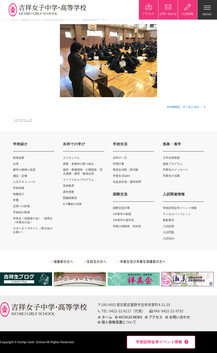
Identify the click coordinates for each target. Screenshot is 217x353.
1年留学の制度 (122, 214)
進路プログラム (172, 163)
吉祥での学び (74, 144)
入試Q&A (168, 238)
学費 (16, 200)
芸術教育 (68, 185)
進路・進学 (172, 144)
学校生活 (120, 144)
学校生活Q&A (121, 175)
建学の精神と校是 (24, 169)
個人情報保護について (117, 322)
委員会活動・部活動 (125, 169)
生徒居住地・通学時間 (127, 181)
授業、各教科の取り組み (78, 163)
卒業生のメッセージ (175, 169)
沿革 (16, 163)
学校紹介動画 (21, 212)
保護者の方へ (62, 261)
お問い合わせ (177, 317)
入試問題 (168, 232)
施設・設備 (20, 175)
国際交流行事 (121, 208)
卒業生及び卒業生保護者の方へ (142, 261)
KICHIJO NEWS (128, 317)
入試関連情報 (174, 194)
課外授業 (68, 191)
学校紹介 (20, 144)
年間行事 (118, 163)
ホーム (105, 317)
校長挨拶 (18, 157)
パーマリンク (23, 120)
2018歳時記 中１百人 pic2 (183, 106)
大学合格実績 (171, 157)
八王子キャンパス (24, 181)
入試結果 (168, 226)
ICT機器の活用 (72, 204)
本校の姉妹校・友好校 (127, 226)
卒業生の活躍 (171, 175)
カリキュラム (71, 157)
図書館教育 (70, 198)
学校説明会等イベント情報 (180, 208)
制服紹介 (18, 194)
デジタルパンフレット (177, 214)
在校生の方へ (95, 261)
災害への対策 (21, 206)
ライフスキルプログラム (78, 179)
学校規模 (18, 188)
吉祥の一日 (120, 157)
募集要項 (168, 220)
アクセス (154, 317)
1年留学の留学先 (123, 220)
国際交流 (120, 194)
